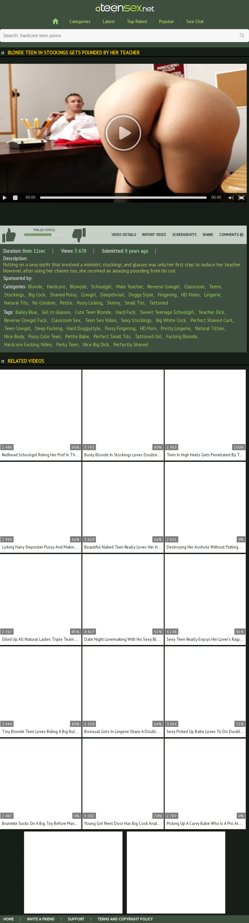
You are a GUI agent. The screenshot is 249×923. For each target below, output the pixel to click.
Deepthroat (112, 295)
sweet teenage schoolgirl (167, 312)
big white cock (171, 320)
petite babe (77, 336)
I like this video (9, 235)
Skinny (113, 303)
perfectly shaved (130, 344)
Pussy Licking (89, 303)
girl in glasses (56, 312)
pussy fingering (120, 328)
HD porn (148, 328)
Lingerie (212, 295)
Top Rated (137, 21)
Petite (66, 303)
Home (8, 919)
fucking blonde (181, 336)
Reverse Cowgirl (164, 287)
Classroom (194, 287)
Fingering (167, 295)
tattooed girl (148, 336)
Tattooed (158, 303)
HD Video (190, 295)
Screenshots (184, 234)
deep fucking (48, 328)
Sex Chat (195, 21)
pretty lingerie (176, 328)
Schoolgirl (101, 287)
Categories (79, 21)
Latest (108, 21)
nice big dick (96, 344)
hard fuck (126, 312)
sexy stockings (136, 320)
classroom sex (65, 320)
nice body (14, 336)
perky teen (67, 344)
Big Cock (37, 295)
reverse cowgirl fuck (25, 320)
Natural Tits (16, 303)
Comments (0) (231, 234)
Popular (166, 21)
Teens (215, 287)
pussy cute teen (45, 336)
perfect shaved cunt (212, 320)
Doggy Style (141, 295)
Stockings (14, 295)
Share (207, 234)
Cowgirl (88, 295)
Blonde (35, 287)
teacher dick (211, 312)
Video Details (124, 234)
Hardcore (56, 287)
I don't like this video (79, 235)
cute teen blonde (93, 312)
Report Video (154, 234)
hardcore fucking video (28, 344)
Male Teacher (129, 287)
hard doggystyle (84, 328)
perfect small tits (112, 336)
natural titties (209, 328)
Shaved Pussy (63, 295)
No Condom (43, 303)
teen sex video (100, 320)
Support (76, 919)
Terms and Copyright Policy (125, 919)
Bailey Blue (26, 312)
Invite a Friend (40, 919)
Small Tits (134, 303)
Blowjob (78, 287)
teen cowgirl (17, 328)
